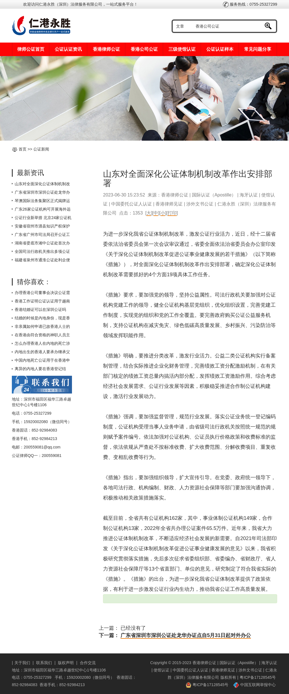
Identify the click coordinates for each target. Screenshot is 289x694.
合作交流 (88, 662)
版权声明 (66, 662)
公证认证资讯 (68, 49)
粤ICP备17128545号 (258, 677)
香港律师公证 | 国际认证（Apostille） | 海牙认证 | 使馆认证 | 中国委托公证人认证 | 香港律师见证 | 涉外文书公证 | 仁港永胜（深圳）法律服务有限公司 (214, 670)
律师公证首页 (30, 49)
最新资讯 (30, 172)
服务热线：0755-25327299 (250, 4)
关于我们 (22, 662)
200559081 (52, 455)
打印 (172, 213)
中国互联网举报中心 (254, 684)
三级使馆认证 (182, 49)
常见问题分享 (257, 49)
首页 (23, 149)
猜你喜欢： (34, 282)
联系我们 (44, 662)
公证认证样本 (219, 49)
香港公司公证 (144, 49)
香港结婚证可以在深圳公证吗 (40, 309)
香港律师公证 (106, 49)
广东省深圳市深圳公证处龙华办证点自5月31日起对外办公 (186, 635)
